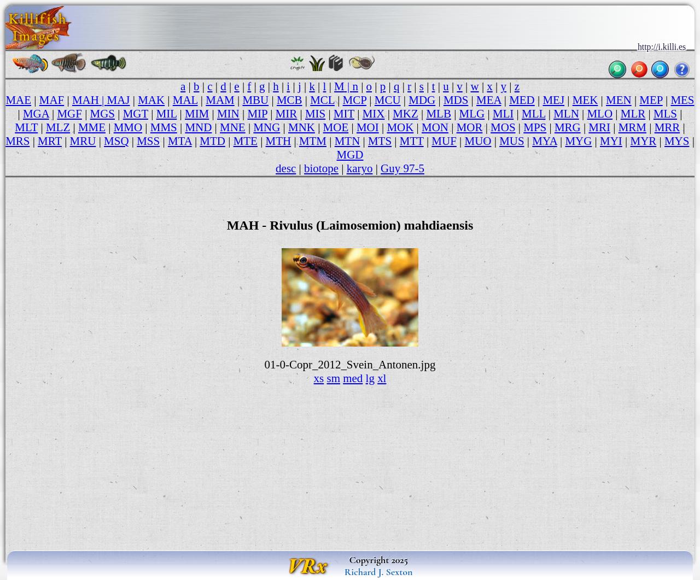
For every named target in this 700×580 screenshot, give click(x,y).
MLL (533, 113)
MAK (151, 100)
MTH (278, 141)
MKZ (405, 113)
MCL (322, 100)
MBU (255, 100)
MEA (488, 100)
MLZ (58, 127)
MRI (599, 127)
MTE (246, 141)
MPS (534, 127)
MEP (650, 100)
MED (522, 100)
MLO (599, 113)
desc (286, 168)
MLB (438, 113)
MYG (578, 141)
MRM (632, 127)
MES (682, 100)
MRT (50, 141)
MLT (26, 127)
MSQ (116, 141)
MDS (456, 100)
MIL (166, 113)
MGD (350, 154)
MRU (83, 141)
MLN (566, 113)
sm (333, 378)
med (353, 378)
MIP (257, 113)
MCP (355, 100)
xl (381, 378)
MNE (233, 127)
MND (198, 127)
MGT (135, 113)
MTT (412, 141)
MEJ (553, 100)
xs (319, 378)
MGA (36, 113)
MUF (443, 141)
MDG (422, 100)
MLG (472, 113)
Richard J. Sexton (379, 572)
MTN (347, 141)
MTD (212, 141)
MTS (380, 141)
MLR (633, 113)
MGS (102, 113)
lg (370, 378)
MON (435, 127)
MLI (503, 113)
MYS (676, 141)
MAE (18, 100)
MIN (228, 113)
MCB (289, 100)
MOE (336, 127)
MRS (17, 141)
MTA (180, 141)
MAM (220, 100)
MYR (644, 141)
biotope (321, 168)
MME (92, 127)
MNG (266, 127)
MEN (619, 100)
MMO (128, 127)
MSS (148, 141)
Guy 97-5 (402, 168)
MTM (312, 141)
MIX (374, 113)
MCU (388, 100)
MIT (344, 113)
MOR (470, 127)
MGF (69, 113)
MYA (544, 141)
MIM (197, 113)
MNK (301, 127)
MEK (585, 100)
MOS (503, 127)
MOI (368, 127)
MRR (667, 127)
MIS (315, 113)
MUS (511, 141)
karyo (360, 168)
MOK (400, 127)
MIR (287, 113)
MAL (185, 100)
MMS (163, 127)
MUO (478, 141)
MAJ (118, 100)
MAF (51, 100)
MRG (568, 127)
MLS (665, 113)
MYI (611, 141)
